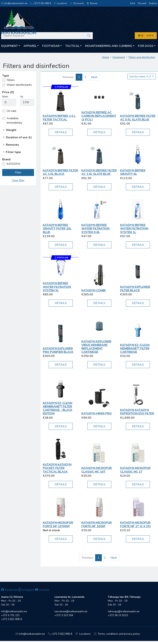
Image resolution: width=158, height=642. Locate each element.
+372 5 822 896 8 (40, 3)
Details (61, 132)
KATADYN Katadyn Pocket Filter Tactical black (57, 468)
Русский (142, 3)
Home (105, 57)
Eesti (132, 3)
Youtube (42, 590)
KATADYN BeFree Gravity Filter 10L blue (57, 228)
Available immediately (14, 120)
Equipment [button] (9, 46)
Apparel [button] (30, 46)
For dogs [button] (145, 46)
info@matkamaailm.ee (14, 3)
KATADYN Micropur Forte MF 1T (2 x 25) (135, 524)
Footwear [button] (51, 46)
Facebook (9, 590)
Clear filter (18, 180)
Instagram (26, 590)
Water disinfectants (19, 85)
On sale (11, 111)
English (153, 3)
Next (94, 77)
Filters (11, 80)
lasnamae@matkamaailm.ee (71, 611)
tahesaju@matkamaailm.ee (123, 611)
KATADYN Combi (93, 290)
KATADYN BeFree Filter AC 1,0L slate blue (99, 172)
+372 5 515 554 (64, 615)
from (5, 97)
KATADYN (13, 164)
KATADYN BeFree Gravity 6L (133, 172)
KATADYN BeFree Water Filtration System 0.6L (95, 228)
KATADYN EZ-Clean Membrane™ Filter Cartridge (135, 348)
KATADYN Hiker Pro (96, 413)
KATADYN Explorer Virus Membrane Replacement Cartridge (96, 346)
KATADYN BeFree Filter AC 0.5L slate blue (137, 117)
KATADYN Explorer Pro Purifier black (58, 350)
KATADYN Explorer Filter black (135, 288)
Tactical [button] (72, 46)
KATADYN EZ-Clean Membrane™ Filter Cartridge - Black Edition (57, 408)
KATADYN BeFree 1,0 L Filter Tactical (59, 117)
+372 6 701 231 (10, 615)
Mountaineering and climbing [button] (108, 46)
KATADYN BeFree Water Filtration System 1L (134, 228)
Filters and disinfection (142, 57)
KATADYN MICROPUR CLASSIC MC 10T (96, 470)
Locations (60, 3)
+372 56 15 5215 (118, 615)
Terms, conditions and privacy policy (117, 634)
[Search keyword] (47, 35)
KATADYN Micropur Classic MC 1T (135, 470)
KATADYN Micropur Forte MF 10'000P (58, 524)
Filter (18, 172)
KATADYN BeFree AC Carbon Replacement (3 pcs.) (98, 115)
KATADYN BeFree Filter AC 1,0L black (60, 172)
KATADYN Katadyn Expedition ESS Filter (137, 412)
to (21, 97)
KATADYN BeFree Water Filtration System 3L (57, 286)
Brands (92, 3)
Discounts (77, 3)
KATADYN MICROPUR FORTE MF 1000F (96, 524)
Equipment (119, 57)
